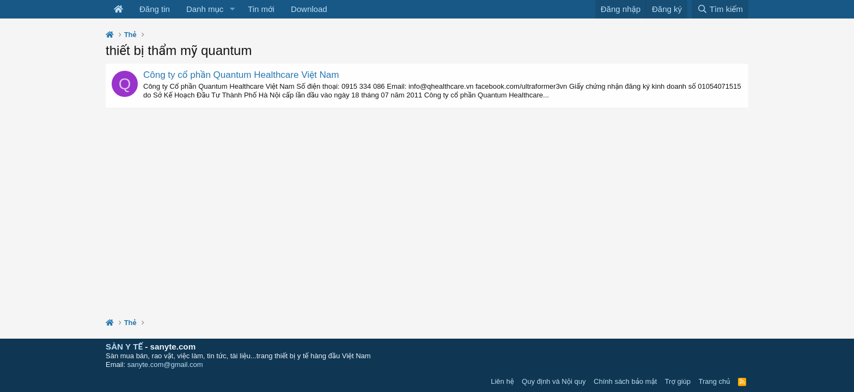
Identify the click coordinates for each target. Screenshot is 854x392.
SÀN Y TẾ (124, 346)
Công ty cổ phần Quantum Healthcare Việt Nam (241, 75)
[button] (232, 9)
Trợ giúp (678, 381)
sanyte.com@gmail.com (165, 364)
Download (309, 9)
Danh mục (204, 9)
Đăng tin (154, 9)
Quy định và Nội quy (554, 381)
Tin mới (261, 9)
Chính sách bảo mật (625, 381)
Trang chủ (714, 381)
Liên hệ (502, 381)
